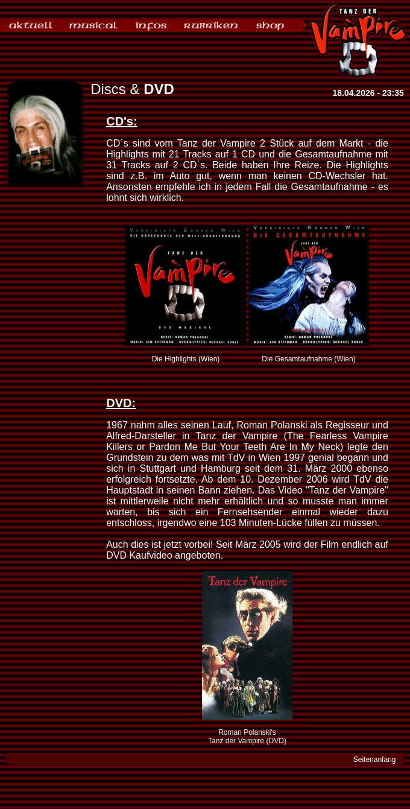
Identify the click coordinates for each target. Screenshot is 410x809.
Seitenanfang (374, 759)
